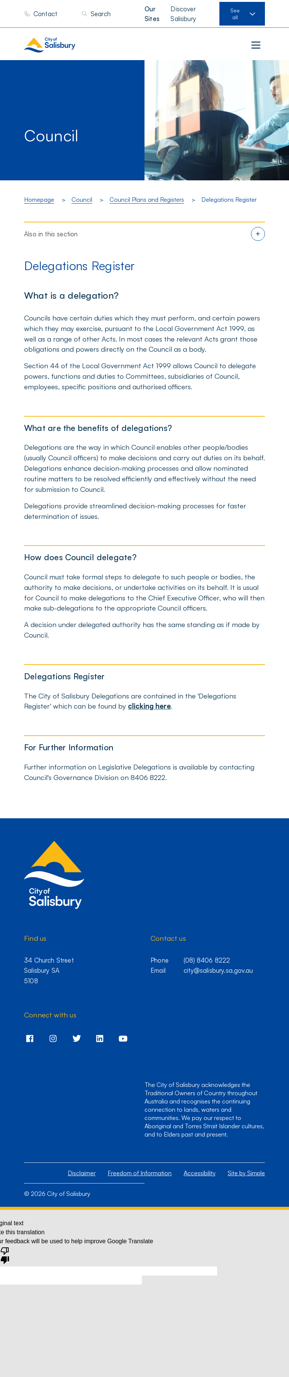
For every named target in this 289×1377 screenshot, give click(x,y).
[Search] (96, 13)
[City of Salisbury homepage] (65, 45)
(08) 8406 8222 (207, 960)
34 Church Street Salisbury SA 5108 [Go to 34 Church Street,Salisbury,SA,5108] (49, 970)
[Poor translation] (4, 1255)
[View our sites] (242, 14)
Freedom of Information (140, 1173)
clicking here (149, 705)
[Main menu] (256, 45)
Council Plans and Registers (147, 199)
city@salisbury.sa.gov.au (218, 970)
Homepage (39, 199)
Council (81, 199)
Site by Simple (246, 1173)
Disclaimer (82, 1173)
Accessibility (200, 1173)
